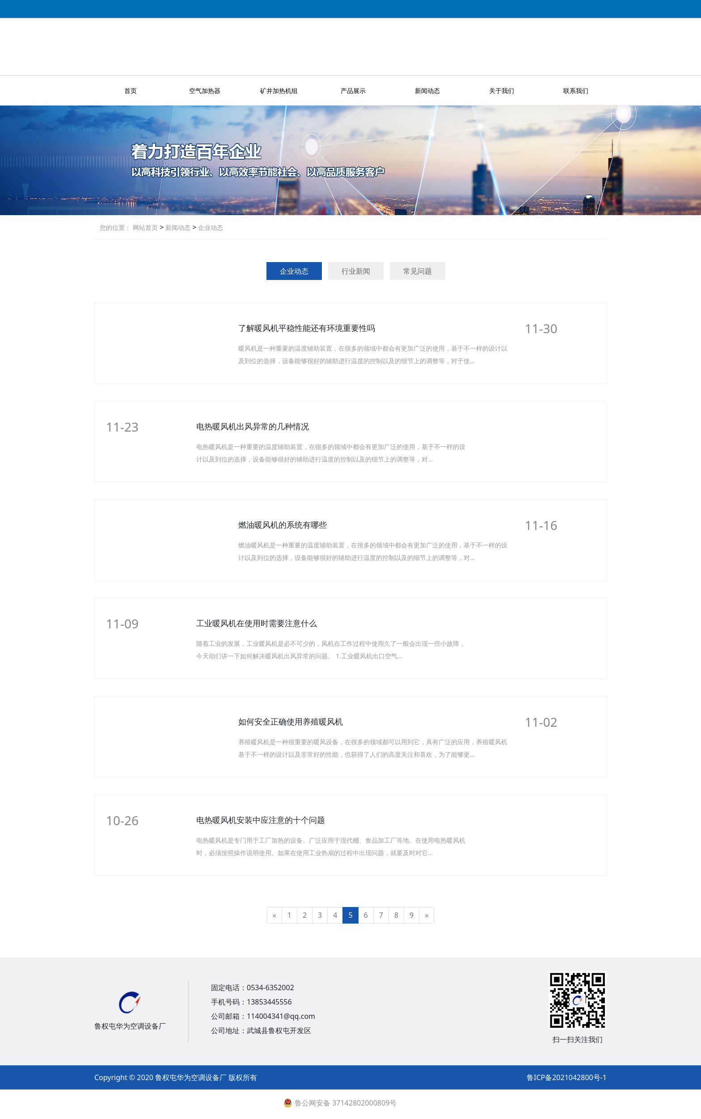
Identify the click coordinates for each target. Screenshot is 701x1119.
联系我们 (575, 90)
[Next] (426, 915)
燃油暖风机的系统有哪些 (282, 524)
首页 (130, 90)
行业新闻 (356, 271)
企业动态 (209, 227)
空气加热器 (204, 90)
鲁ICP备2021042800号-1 (567, 1077)
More (543, 349)
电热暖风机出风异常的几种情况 (252, 426)
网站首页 (145, 227)
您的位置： (115, 227)
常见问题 (417, 271)
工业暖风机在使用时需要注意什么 (256, 623)
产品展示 (353, 90)
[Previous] (274, 915)
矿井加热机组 (279, 90)
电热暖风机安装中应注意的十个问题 (260, 819)
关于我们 (501, 90)
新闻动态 (427, 90)
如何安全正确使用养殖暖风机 (290, 721)
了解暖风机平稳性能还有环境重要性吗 (306, 327)
